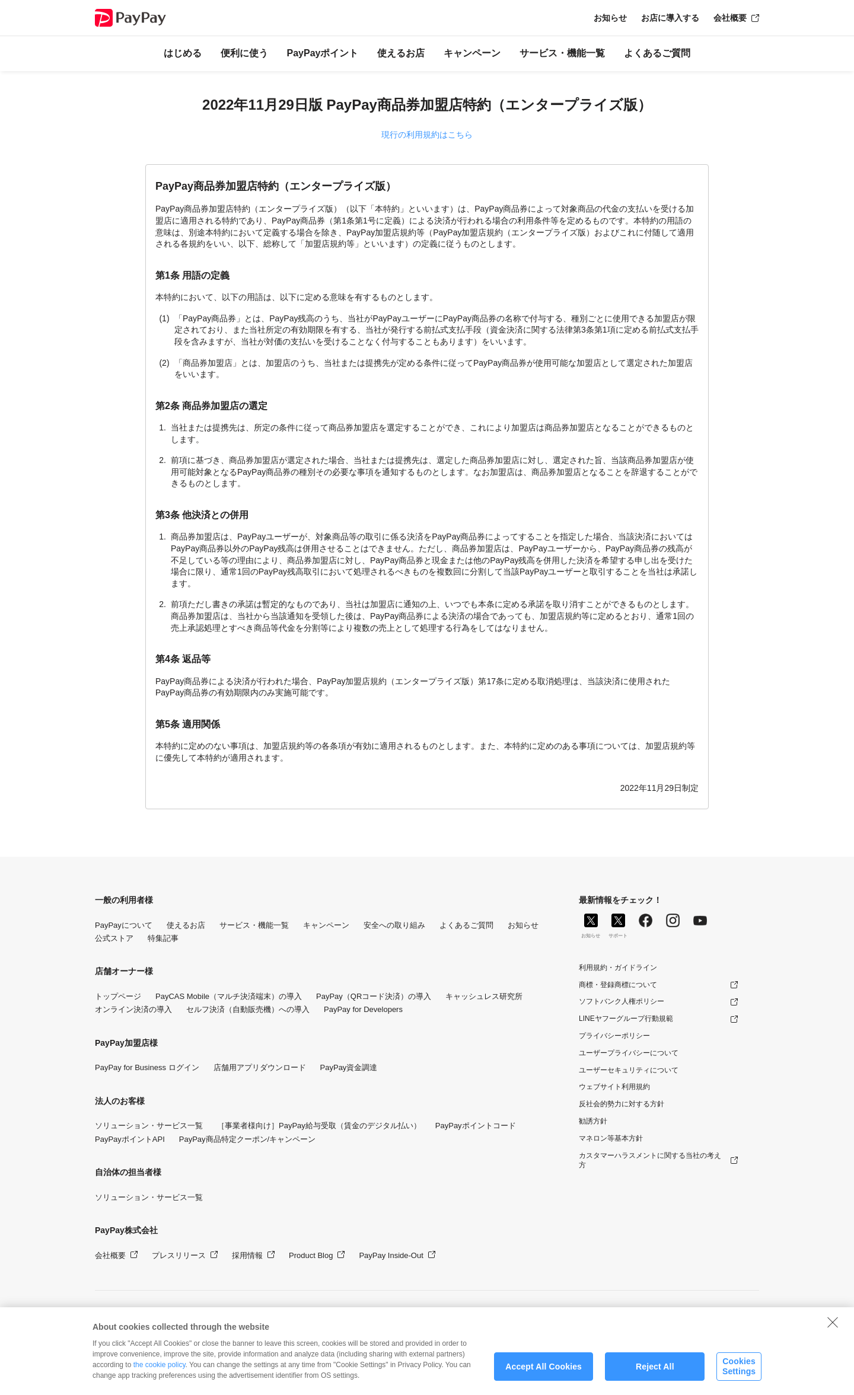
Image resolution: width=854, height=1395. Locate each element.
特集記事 (163, 938)
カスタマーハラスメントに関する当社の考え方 (650, 1160)
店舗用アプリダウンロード (260, 1067)
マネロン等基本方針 (611, 1138)
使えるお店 (401, 53)
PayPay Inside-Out (391, 1255)
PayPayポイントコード (475, 1125)
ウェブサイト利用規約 (614, 1087)
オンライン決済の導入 (133, 1009)
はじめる (183, 53)
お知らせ (610, 18)
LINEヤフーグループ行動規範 (626, 1018)
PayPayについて (123, 925)
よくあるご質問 (657, 53)
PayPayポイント (323, 53)
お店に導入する (670, 18)
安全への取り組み (394, 925)
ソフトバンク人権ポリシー (621, 1001)
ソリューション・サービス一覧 (149, 1125)
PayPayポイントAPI (130, 1139)
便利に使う (244, 53)
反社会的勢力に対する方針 (621, 1104)
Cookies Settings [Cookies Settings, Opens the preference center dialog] (739, 1377)
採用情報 (247, 1255)
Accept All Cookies (543, 1377)
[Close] (833, 1333)
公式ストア (114, 938)
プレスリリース (179, 1255)
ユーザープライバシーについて (628, 1053)
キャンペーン (472, 53)
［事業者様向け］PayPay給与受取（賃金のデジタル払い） (319, 1125)
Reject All (655, 1377)
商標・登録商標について (618, 985)
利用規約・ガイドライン (618, 967)
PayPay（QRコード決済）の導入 (373, 996)
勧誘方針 (593, 1121)
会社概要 (730, 18)
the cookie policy (159, 1375)
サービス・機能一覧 (562, 53)
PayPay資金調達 (349, 1067)
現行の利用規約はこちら (427, 134)
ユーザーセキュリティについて (628, 1070)
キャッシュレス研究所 (483, 996)
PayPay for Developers (363, 1009)
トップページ (118, 996)
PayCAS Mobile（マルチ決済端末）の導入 (228, 996)
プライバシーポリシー (614, 1036)
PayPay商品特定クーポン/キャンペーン (247, 1139)
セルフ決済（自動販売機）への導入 (248, 1009)
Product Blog (311, 1255)
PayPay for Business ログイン (147, 1067)
